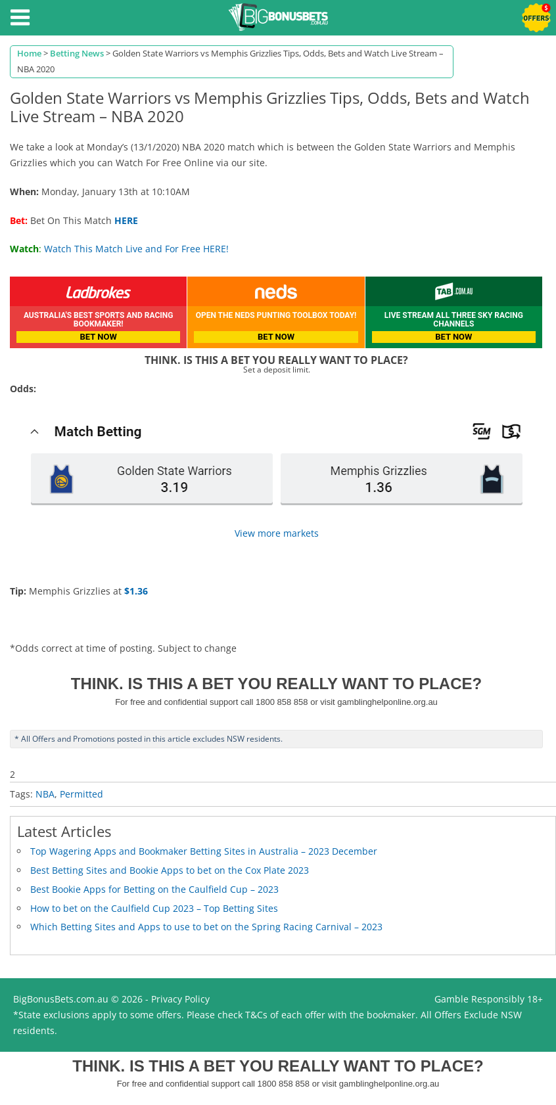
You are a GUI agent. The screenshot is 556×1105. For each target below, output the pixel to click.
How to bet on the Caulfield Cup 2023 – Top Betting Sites (154, 908)
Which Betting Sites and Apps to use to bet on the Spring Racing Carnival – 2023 (206, 926)
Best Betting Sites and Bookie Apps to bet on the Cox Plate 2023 (169, 870)
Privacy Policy (180, 999)
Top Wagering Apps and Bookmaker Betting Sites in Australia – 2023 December (203, 851)
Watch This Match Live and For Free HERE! (136, 248)
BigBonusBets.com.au (60, 999)
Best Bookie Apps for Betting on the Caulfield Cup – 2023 (154, 889)
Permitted (81, 794)
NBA (45, 794)
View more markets (277, 533)
